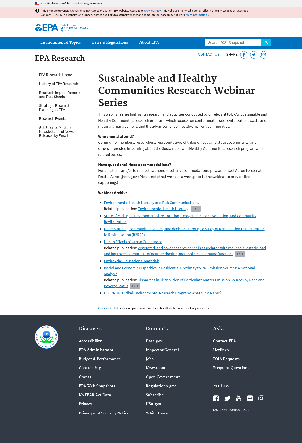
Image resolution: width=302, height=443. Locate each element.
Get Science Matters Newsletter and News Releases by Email (56, 131)
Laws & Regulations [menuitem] (110, 42)
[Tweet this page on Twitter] (253, 55)
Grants (85, 377)
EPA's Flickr (250, 398)
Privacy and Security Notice (104, 413)
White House (157, 413)
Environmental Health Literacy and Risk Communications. (151, 202)
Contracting (90, 368)
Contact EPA (224, 341)
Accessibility (90, 341)
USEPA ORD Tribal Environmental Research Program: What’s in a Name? (163, 292)
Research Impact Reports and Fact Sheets (59, 94)
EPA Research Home (55, 74)
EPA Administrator (96, 350)
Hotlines (221, 350)
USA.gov (153, 404)
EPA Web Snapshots (97, 386)
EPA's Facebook (216, 398)
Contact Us (208, 54)
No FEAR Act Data (95, 395)
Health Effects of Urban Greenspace (133, 241)
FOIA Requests (226, 359)
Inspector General (162, 350)
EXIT (196, 209)
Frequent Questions (231, 368)
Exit (135, 286)
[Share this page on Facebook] (243, 55)
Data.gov (154, 341)
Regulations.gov (161, 386)
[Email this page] (263, 55)
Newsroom (155, 368)
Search (266, 42)
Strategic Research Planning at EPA (54, 107)
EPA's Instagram (261, 398)
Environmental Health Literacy (163, 208)
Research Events (52, 118)
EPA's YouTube (239, 398)
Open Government (163, 377)
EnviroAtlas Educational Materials (131, 260)
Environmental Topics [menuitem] (60, 42)
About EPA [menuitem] (149, 42)
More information (196, 15)
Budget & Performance (100, 359)
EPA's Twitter (227, 398)
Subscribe (155, 395)
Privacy (85, 404)
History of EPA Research (58, 83)
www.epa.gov (152, 10)
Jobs (150, 359)
